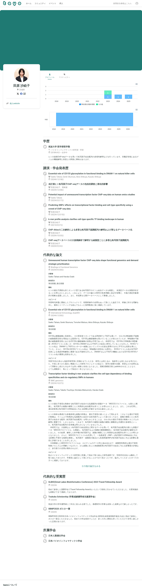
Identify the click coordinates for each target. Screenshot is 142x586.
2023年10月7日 (56, 383)
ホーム (28, 3)
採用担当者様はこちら (122, 3)
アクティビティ (64, 76)
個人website (15, 103)
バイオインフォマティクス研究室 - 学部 (66, 150)
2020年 (52, 500)
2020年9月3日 (55, 246)
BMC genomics (55, 381)
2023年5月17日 (56, 200)
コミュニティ (40, 3)
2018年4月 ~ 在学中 (57, 152)
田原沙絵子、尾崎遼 (57, 187)
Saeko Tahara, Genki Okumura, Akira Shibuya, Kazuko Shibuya (74, 177)
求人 (61, 3)
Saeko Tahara (55, 198)
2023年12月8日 (56, 190)
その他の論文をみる (91, 466)
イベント (52, 3)
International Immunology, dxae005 (64, 313)
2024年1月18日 (56, 179)
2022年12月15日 (56, 215)
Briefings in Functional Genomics (63, 267)
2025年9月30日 (56, 270)
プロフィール (49, 76)
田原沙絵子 (54, 212)
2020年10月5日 (56, 236)
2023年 (52, 485)
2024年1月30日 (56, 315)
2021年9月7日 (55, 225)
